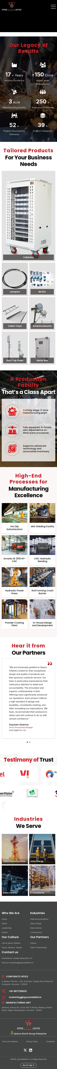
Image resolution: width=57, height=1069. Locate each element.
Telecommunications (39, 919)
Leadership (6, 928)
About (4, 923)
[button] (27, 742)
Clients (33, 943)
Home (4, 919)
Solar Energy (35, 923)
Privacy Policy (32, 1041)
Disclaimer (50, 1041)
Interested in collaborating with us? (17, 958)
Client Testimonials (38, 947)
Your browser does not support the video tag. (28, 16)
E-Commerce (36, 932)
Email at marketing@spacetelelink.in (17, 962)
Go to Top (28, 1065)
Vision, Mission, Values (12, 947)
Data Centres (36, 928)
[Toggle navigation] (53, 6)
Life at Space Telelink (11, 943)
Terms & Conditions (10, 1041)
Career (5, 932)
